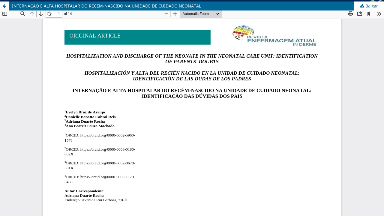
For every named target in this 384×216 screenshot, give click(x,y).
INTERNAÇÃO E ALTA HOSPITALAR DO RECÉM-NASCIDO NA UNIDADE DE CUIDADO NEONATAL (106, 6)
